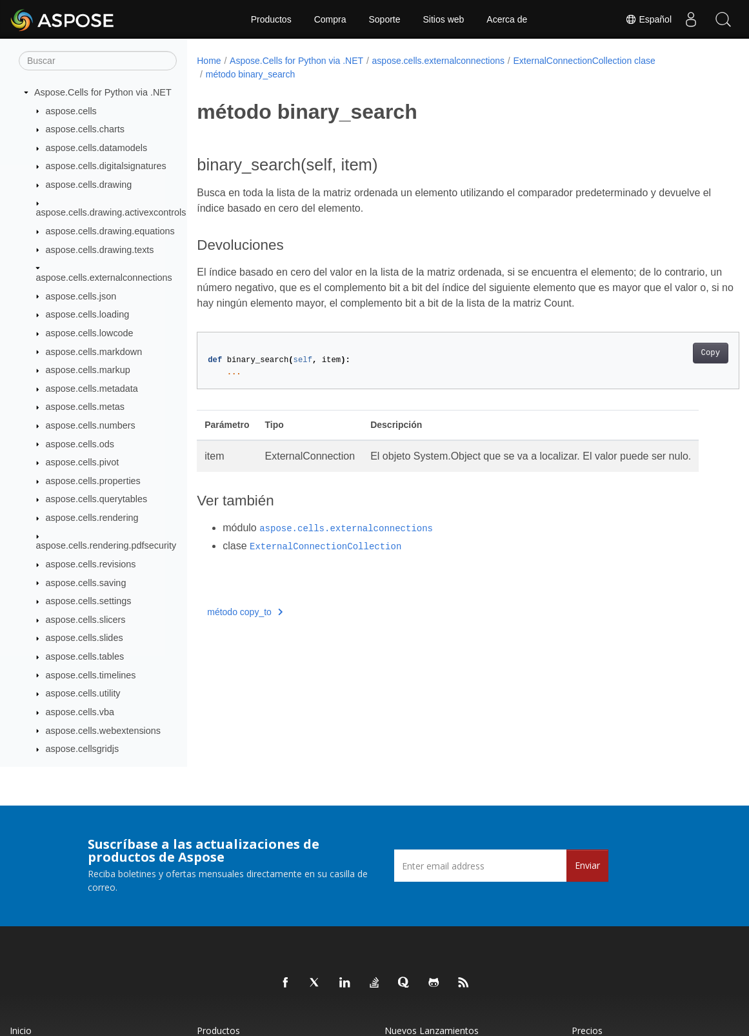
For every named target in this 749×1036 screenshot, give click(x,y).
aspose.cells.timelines (91, 675)
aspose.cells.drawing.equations (110, 231)
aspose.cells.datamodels (97, 148)
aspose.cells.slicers (86, 619)
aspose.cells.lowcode (90, 333)
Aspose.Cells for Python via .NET (103, 92)
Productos (271, 19)
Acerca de (506, 19)
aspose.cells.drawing (89, 184)
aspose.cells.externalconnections (104, 277)
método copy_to (245, 612)
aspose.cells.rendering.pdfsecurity (106, 545)
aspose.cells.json (81, 296)
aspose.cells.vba (80, 712)
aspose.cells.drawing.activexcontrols (111, 212)
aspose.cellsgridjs (82, 749)
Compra (330, 19)
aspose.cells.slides (84, 638)
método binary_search (250, 74)
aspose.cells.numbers (90, 425)
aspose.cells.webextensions (103, 731)
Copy (672, 353)
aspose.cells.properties (93, 481)
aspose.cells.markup (88, 370)
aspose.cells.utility (83, 693)
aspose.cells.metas (85, 406)
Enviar (587, 865)
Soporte (384, 19)
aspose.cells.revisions (91, 564)
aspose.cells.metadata (92, 388)
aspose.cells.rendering (92, 518)
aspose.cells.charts (85, 129)
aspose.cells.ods (80, 444)
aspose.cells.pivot (82, 462)
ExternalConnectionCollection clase (584, 61)
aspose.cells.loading (88, 314)
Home (209, 61)
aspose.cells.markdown (94, 352)
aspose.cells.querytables (97, 499)
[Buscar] (98, 60)
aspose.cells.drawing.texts (100, 250)
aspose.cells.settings (89, 601)
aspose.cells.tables (85, 656)
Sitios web (443, 19)
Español (648, 19)
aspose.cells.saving (86, 583)
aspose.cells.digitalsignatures (106, 166)
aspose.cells (71, 111)
